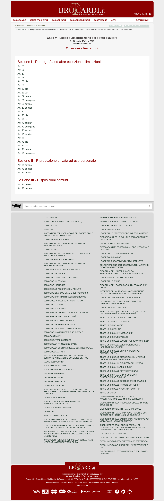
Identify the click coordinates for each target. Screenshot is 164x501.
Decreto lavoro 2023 (55, 366)
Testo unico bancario (111, 325)
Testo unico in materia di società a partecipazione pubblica (118, 376)
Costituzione (100, 20)
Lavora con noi (82, 486)
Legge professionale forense (116, 225)
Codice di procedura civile (58, 239)
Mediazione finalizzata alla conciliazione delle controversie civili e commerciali (122, 292)
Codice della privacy (55, 281)
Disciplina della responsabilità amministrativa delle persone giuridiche (122, 272)
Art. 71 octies (24, 172)
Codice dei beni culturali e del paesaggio (66, 293)
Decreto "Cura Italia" (55, 381)
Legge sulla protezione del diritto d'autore (49, 29)
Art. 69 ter (23, 92)
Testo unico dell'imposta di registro (120, 389)
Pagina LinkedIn (130, 491)
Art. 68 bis (23, 81)
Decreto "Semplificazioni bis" (59, 370)
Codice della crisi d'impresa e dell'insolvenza (68, 348)
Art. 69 (21, 85)
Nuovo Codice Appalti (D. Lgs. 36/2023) (63, 221)
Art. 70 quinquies (26, 126)
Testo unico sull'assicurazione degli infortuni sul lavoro (120, 346)
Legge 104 (49, 411)
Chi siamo (106, 482)
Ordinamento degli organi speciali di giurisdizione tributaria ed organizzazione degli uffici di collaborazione (123, 427)
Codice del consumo (54, 285)
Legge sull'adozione (55, 397)
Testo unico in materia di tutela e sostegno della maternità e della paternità (123, 312)
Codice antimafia (52, 336)
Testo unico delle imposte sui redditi (120, 385)
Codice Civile (19, 20)
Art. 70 (21, 111)
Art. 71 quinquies (26, 153)
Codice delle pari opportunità (60, 316)
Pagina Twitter (123, 491)
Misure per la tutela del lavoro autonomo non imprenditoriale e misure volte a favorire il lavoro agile (69, 434)
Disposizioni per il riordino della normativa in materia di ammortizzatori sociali (68, 441)
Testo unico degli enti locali (115, 321)
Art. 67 (21, 74)
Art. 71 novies (25, 184)
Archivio (115, 482)
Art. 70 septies (25, 134)
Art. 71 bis (23, 142)
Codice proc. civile (38, 20)
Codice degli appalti (54, 352)
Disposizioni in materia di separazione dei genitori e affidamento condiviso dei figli (66, 357)
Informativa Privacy (81, 482)
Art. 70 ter (23, 119)
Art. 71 (21, 138)
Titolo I (86, 29)
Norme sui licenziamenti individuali (118, 217)
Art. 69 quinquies (26, 100)
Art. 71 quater (25, 149)
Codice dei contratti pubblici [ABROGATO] (65, 297)
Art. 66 (21, 70)
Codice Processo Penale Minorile (62, 269)
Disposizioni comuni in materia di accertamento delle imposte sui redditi (121, 398)
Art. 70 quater (25, 123)
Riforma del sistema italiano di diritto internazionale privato (120, 302)
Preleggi (48, 229)
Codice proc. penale (80, 20)
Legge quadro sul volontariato (117, 277)
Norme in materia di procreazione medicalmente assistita (62, 402)
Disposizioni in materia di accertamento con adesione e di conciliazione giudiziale (123, 414)
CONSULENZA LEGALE (136, 26)
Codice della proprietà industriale (63, 328)
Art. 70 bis (23, 115)
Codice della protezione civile (60, 344)
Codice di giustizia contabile (59, 320)
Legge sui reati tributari (113, 307)
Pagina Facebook (117, 491)
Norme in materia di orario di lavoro (119, 221)
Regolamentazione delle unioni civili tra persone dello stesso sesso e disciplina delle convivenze (69, 391)
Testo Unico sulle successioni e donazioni (123, 381)
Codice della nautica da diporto (61, 324)
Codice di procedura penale (59, 259)
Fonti (27, 29)
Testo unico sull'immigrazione (116, 333)
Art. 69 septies (25, 108)
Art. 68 (21, 77)
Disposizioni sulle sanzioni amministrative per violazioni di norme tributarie (124, 420)
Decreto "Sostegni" (54, 374)
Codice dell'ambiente (55, 309)
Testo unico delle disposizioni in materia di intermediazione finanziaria (123, 358)
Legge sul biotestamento (57, 408)
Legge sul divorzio (54, 385)
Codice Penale (59, 20)
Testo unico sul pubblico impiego (118, 317)
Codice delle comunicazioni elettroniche (66, 312)
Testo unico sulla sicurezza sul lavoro (121, 363)
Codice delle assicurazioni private (62, 289)
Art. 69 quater (25, 96)
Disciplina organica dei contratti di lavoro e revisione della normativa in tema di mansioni (68, 420)
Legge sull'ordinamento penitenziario (120, 297)
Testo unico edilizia (110, 329)
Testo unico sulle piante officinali (119, 371)
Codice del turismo (54, 305)
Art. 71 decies (25, 188)
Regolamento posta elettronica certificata (124, 441)
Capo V (118, 29)
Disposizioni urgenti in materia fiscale (120, 409)
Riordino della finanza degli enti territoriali (124, 437)
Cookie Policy (95, 482)
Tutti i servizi (142, 20)
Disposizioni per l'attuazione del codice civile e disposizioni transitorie (68, 234)
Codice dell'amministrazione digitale (63, 332)
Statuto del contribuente (114, 433)
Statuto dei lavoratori (56, 415)
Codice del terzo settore (57, 340)
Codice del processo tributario (61, 277)
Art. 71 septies (25, 169)
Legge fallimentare (110, 229)
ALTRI (113, 20)
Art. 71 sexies (25, 165)
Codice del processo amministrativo (63, 301)
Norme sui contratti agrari (115, 243)
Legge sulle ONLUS (110, 281)
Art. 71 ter (23, 145)
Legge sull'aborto (54, 362)
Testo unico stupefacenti (114, 337)
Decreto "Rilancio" (54, 377)
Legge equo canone (110, 257)
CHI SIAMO (115, 26)
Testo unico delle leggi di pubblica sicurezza (124, 341)
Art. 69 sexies (25, 104)
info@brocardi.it (66, 482)
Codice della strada (55, 273)
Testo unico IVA (108, 393)
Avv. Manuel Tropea (90, 476)
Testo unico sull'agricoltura (116, 367)
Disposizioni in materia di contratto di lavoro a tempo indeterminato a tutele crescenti (69, 426)
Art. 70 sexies (25, 130)
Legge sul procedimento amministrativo (121, 261)
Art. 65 (21, 66)
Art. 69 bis (23, 89)
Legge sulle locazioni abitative (117, 253)
